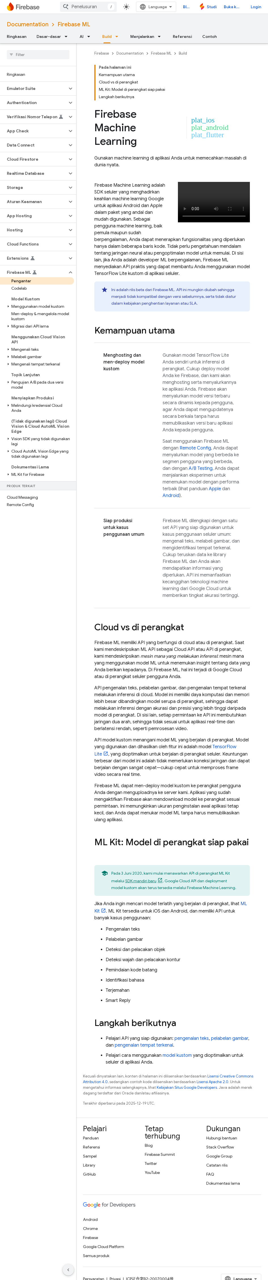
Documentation (27, 24)
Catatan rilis (216, 1165)
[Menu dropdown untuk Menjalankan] (161, 36)
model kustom (177, 1055)
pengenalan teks (192, 1038)
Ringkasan (16, 36)
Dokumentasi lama (223, 1183)
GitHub (89, 1174)
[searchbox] (38, 54)
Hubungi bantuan (221, 1138)
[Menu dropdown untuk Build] (118, 36)
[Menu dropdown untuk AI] (90, 36)
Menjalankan (142, 36)
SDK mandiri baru (140, 880)
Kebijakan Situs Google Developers (187, 1087)
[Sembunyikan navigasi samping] (68, 1269)
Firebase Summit (160, 1154)
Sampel (90, 1156)
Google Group (219, 1156)
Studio (212, 6)
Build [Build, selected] (107, 36)
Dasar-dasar (49, 36)
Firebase (101, 53)
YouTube (152, 1172)
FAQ (210, 1174)
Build (183, 53)
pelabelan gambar (229, 1038)
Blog (187, 6)
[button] (33, 88)
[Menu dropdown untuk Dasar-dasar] (68, 36)
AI (82, 36)
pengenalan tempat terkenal (144, 1045)
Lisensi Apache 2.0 (212, 1081)
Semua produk (96, 1255)
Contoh (209, 36)
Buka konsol (234, 6)
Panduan (91, 1138)
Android (171, 495)
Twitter (151, 1163)
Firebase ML (74, 24)
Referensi (182, 36)
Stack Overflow (220, 1147)
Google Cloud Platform (103, 1246)
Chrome (90, 1228)
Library (89, 1165)
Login (256, 6)
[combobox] (88, 7)
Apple (215, 489)
